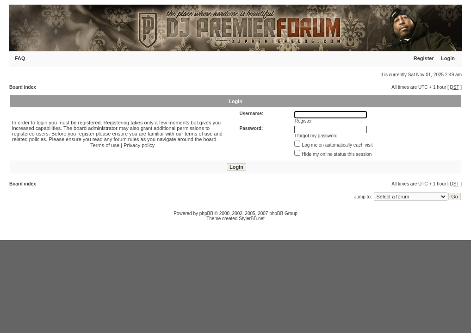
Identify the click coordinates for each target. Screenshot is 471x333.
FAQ (20, 58)
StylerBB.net (252, 218)
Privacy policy (139, 145)
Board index (22, 87)
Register (424, 58)
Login (448, 58)
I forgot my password (316, 135)
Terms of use (104, 145)
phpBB (206, 213)
